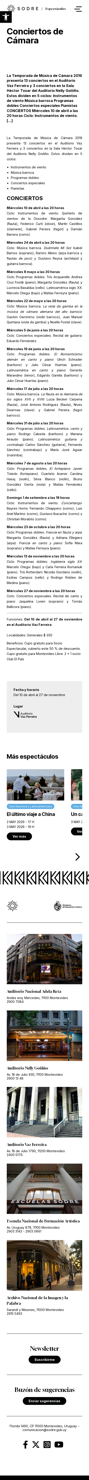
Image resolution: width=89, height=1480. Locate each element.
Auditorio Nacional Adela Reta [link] (34, 991)
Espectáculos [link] (56, 9)
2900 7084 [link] (15, 1002)
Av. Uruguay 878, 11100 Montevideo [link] (33, 1227)
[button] (6, 17)
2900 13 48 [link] (15, 1078)
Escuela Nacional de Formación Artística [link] (43, 1221)
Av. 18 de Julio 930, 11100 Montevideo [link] (35, 1074)
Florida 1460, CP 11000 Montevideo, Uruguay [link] (43, 1426)
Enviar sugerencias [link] (44, 1401)
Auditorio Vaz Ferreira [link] (27, 1144)
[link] (22, 9)
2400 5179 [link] (15, 1155)
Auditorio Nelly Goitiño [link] (27, 1068)
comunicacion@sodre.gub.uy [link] (44, 1430)
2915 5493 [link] (14, 1313)
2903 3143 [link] (14, 1231)
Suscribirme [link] (44, 1359)
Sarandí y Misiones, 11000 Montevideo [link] (35, 1310)
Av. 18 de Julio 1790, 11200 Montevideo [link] (36, 1151)
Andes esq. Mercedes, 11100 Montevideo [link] (37, 998)
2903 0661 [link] (33, 1231)
